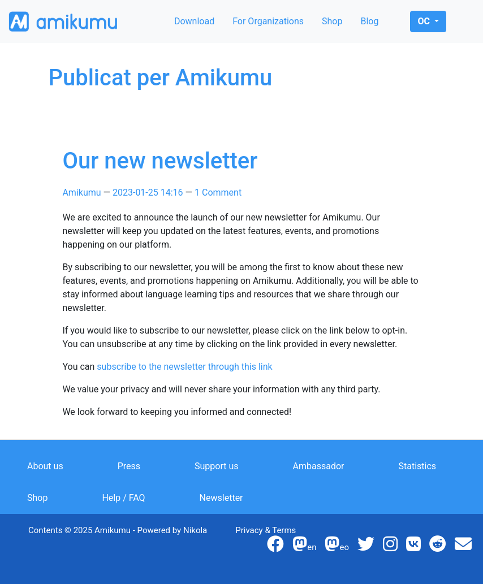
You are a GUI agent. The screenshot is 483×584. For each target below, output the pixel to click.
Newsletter (221, 497)
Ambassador (318, 466)
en (304, 547)
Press (129, 466)
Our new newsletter (159, 161)
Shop (332, 21)
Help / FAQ (123, 497)
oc (424, 21)
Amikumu (81, 192)
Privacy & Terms (265, 530)
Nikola (195, 530)
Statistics (418, 466)
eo (337, 547)
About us (45, 466)
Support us (217, 466)
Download (194, 21)
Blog (369, 21)
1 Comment (218, 192)
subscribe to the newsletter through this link (184, 366)
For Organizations (268, 21)
